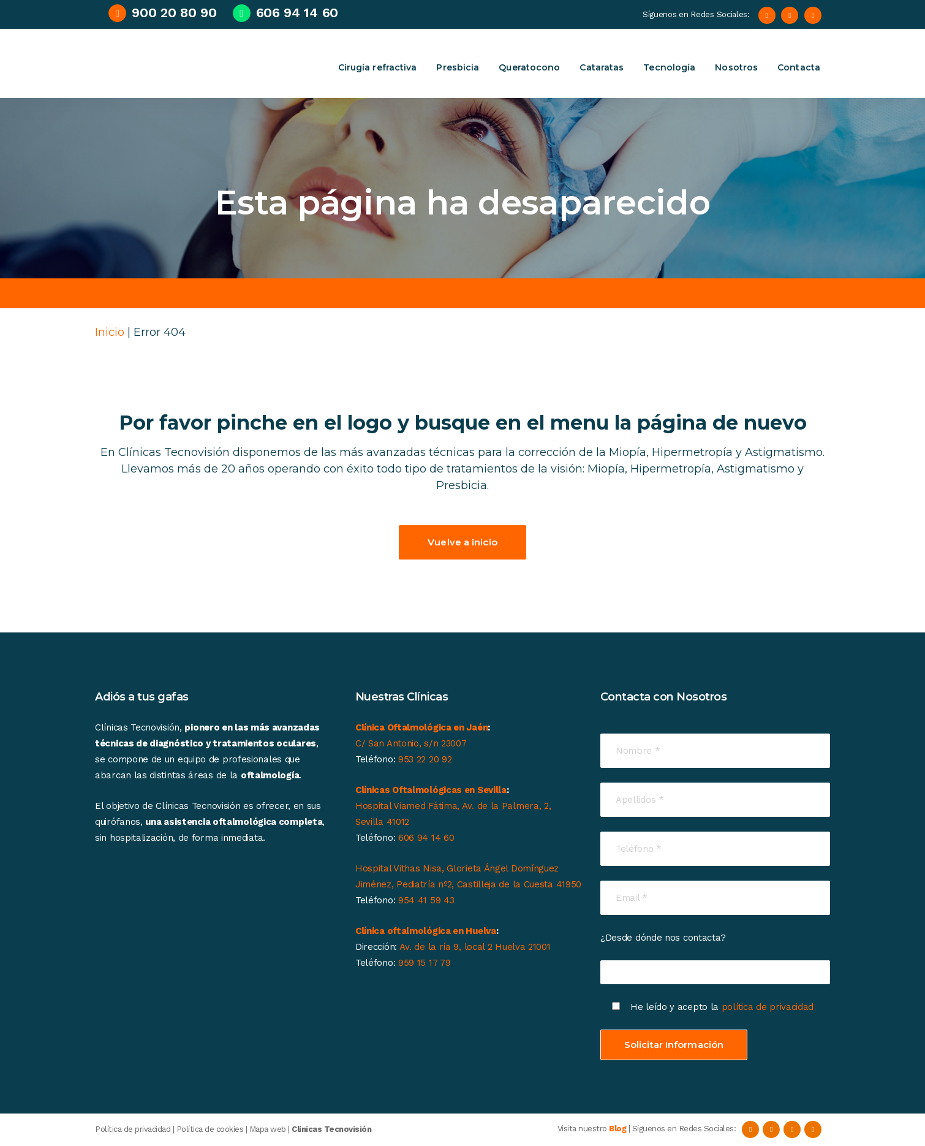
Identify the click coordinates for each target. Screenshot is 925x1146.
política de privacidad (769, 1006)
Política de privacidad (132, 1129)
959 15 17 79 (424, 962)
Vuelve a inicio (462, 542)
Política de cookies (210, 1129)
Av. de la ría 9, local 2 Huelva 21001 (475, 946)
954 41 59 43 (426, 900)
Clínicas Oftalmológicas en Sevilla (431, 789)
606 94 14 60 (426, 837)
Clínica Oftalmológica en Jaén (421, 727)
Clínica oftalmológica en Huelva (425, 930)
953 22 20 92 (424, 759)
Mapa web (267, 1129)
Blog (617, 1129)
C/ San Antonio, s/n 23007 (411, 743)
